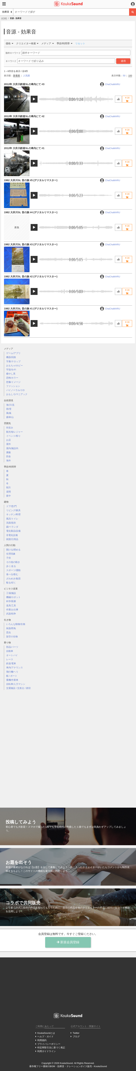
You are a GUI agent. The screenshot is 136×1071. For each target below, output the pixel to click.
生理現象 (10, 553)
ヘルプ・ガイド (45, 1036)
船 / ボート (11, 676)
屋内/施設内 (12, 448)
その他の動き (13, 562)
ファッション (13, 386)
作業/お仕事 (12, 609)
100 (130, 75)
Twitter (76, 1033)
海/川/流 (10, 405)
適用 (123, 61)
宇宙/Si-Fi (11, 369)
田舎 (8, 456)
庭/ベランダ (12, 526)
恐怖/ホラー (12, 377)
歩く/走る (11, 566)
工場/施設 (11, 593)
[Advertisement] (68, 746)
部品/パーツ (12, 647)
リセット (80, 43)
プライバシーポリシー (48, 1044)
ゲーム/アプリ (13, 353)
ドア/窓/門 (11, 506)
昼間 (8, 491)
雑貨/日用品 (12, 539)
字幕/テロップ (13, 361)
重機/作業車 (12, 680)
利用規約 (42, 1040)
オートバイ (12, 655)
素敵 (8, 452)
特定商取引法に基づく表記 (51, 1047)
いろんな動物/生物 (15, 624)
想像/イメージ (13, 382)
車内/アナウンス (14, 667)
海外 (8, 460)
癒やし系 (10, 373)
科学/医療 (11, 601)
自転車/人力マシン (15, 684)
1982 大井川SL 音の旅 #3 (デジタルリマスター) (30, 244)
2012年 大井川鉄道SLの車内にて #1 (24, 148)
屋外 (8, 444)
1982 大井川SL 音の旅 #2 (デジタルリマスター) (30, 276)
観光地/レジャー (14, 431)
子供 (8, 558)
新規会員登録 (68, 942)
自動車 (9, 651)
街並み (9, 427)
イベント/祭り (13, 436)
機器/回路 (11, 357)
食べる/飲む (12, 574)
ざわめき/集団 (13, 578)
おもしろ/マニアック (17, 394)
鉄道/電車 (11, 663)
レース (9, 659)
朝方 (8, 487)
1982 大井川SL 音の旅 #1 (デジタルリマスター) (30, 308)
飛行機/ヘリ (12, 671)
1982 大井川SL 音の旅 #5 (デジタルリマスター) (30, 180)
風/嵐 (9, 413)
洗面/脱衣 (11, 522)
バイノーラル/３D (15, 390)
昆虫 (8, 632)
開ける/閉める (13, 549)
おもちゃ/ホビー (14, 365)
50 (124, 75)
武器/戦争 (11, 613)
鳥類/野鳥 (11, 628)
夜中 (8, 495)
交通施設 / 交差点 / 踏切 (18, 688)
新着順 (16, 75)
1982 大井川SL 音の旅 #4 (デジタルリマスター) (30, 212)
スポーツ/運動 (13, 570)
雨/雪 (9, 409)
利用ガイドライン (46, 1051)
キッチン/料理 (13, 514)
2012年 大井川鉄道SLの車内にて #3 (24, 84)
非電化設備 (12, 535)
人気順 (26, 75)
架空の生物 (12, 636)
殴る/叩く (11, 582)
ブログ (76, 1036)
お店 (8, 440)
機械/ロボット (13, 597)
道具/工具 (11, 605)
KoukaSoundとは (46, 1033)
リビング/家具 (13, 510)
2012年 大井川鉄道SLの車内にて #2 (24, 116)
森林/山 (10, 417)
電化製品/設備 (13, 531)
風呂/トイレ (12, 518)
